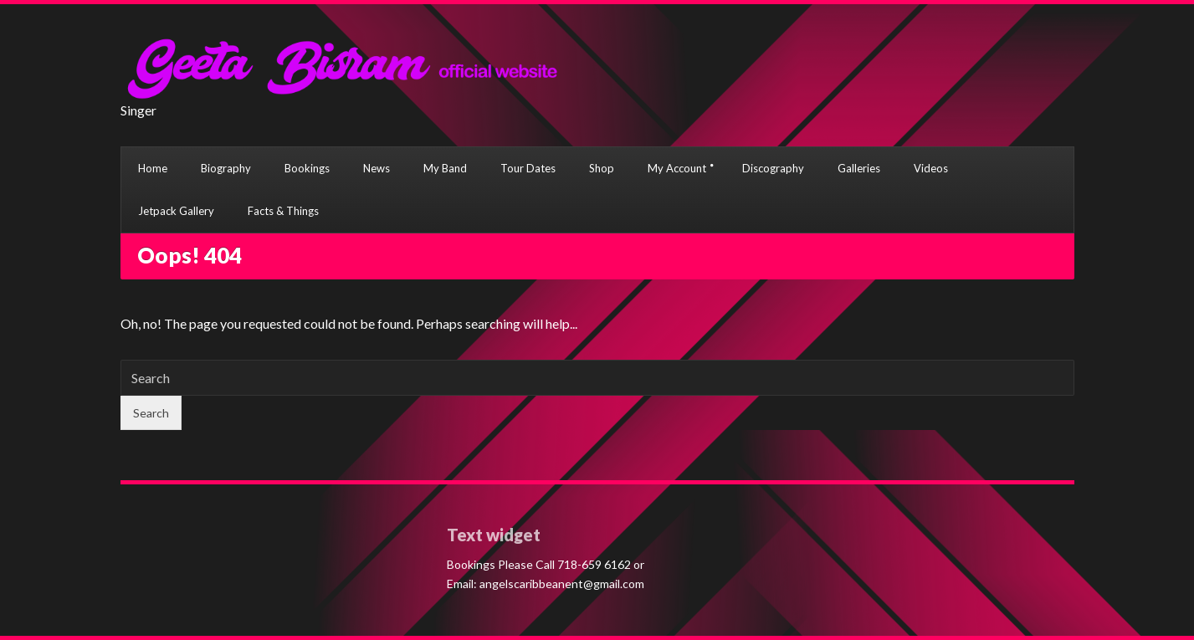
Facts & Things (283, 211)
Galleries (859, 168)
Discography (773, 168)
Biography (226, 168)
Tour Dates (528, 168)
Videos (931, 168)
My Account (677, 168)
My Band (445, 168)
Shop (601, 168)
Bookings (307, 168)
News (376, 168)
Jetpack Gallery (176, 211)
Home (152, 168)
